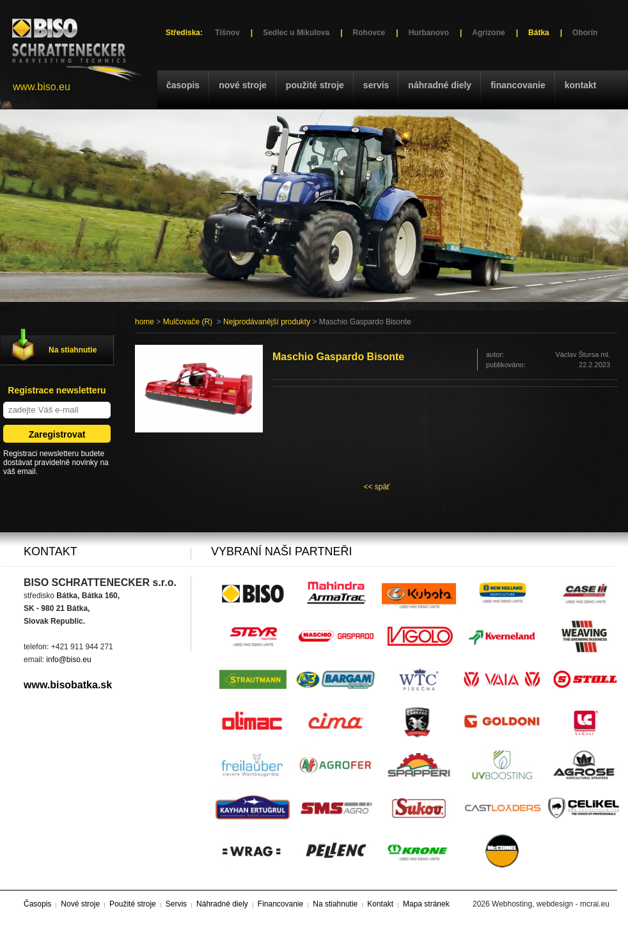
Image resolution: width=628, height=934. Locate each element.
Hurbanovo (429, 32)
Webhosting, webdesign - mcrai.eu (550, 903)
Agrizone (488, 32)
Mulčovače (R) (187, 321)
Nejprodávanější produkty (266, 321)
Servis (376, 85)
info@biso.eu (68, 659)
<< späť (376, 486)
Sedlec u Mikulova (296, 32)
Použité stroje (315, 85)
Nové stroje (243, 85)
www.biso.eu (41, 86)
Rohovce (369, 32)
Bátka (538, 32)
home (144, 321)
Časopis (183, 85)
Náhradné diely (439, 85)
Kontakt (581, 85)
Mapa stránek (426, 903)
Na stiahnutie (73, 349)
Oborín (584, 32)
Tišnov (227, 32)
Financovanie (518, 85)
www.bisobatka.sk (68, 684)
